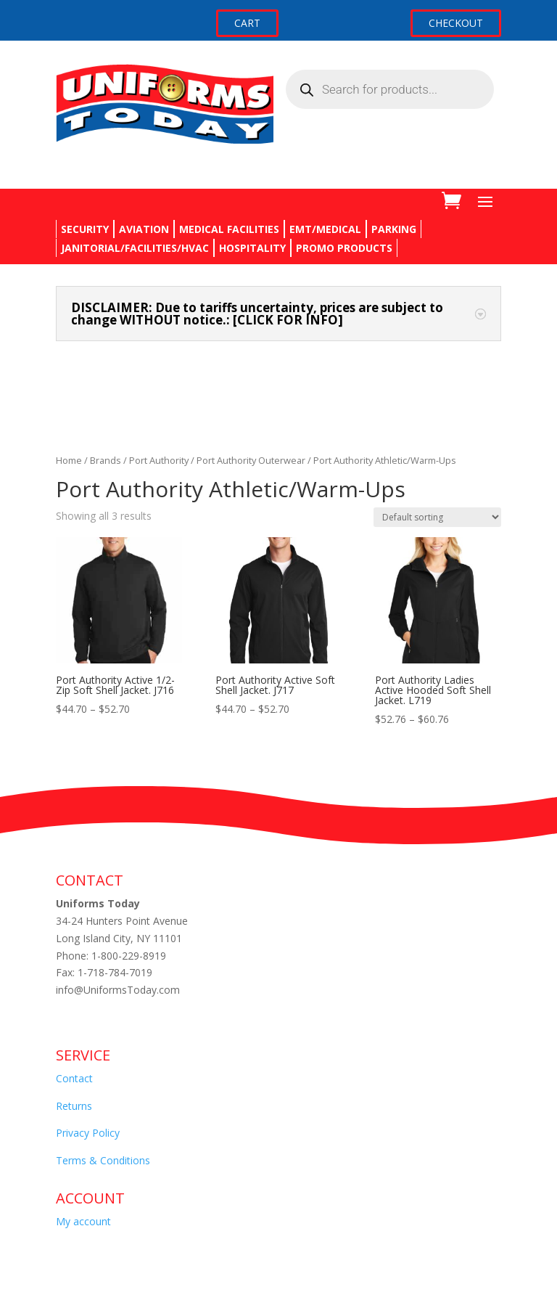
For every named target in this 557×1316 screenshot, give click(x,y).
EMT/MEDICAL (325, 229)
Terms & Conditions (103, 1160)
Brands (105, 460)
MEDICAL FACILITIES (229, 229)
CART (247, 23)
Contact (74, 1078)
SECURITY (85, 229)
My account (83, 1221)
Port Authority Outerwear (251, 460)
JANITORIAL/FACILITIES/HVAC (135, 248)
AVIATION (144, 229)
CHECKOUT (456, 23)
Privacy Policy (88, 1133)
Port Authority (159, 460)
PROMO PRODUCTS (344, 248)
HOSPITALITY (252, 248)
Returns (74, 1106)
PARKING (393, 229)
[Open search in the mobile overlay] (389, 89)
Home (69, 460)
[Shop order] (437, 517)
